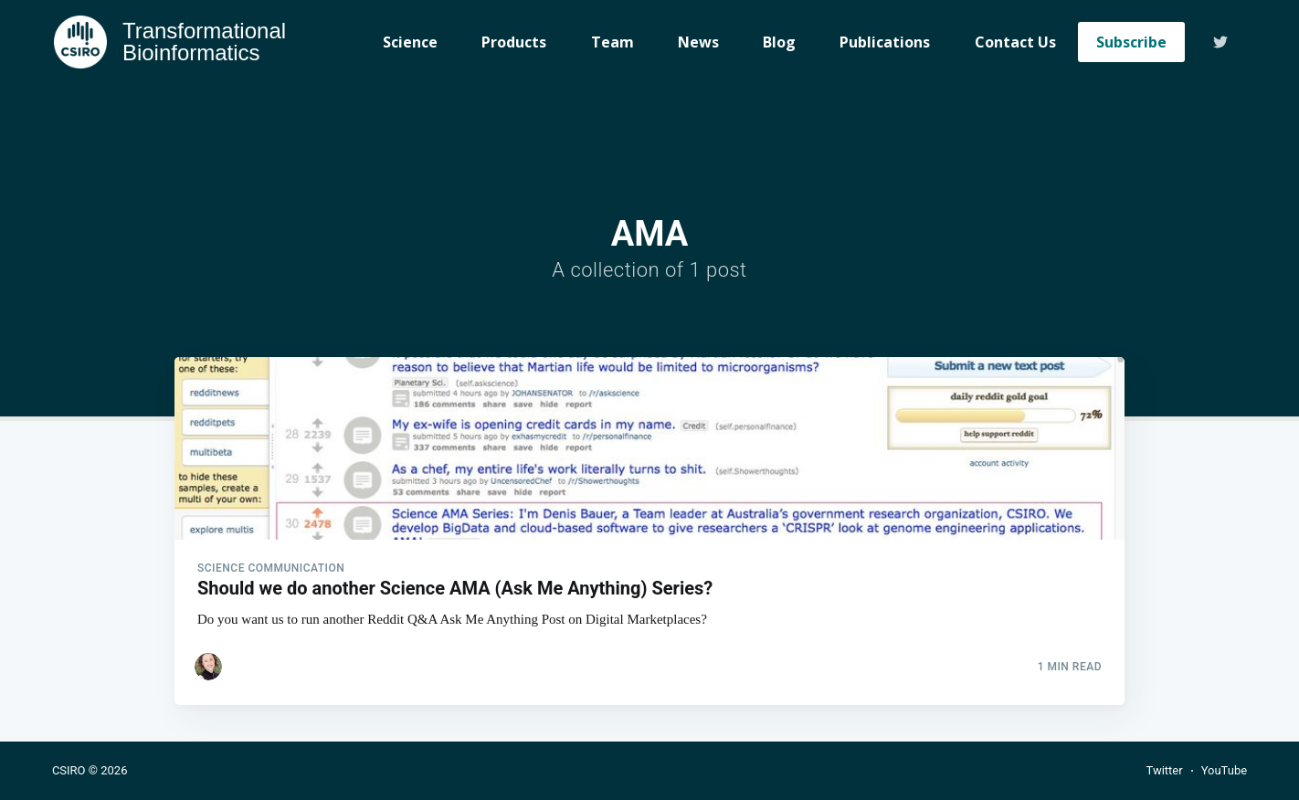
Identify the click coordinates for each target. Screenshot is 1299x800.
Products (513, 42)
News (698, 42)
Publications (885, 42)
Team (612, 42)
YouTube (1224, 770)
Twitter (1164, 770)
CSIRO (69, 770)
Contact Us (1015, 42)
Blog (779, 42)
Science (410, 42)
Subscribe (1131, 42)
